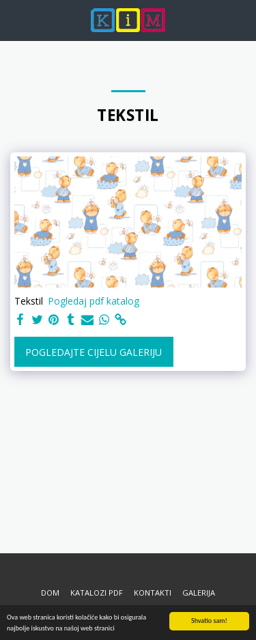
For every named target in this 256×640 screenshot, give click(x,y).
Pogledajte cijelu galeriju (93, 352)
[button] (15, 19)
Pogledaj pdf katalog (93, 300)
